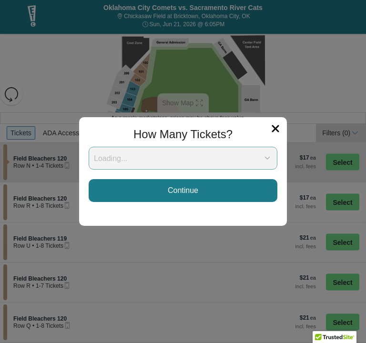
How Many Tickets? (183, 134)
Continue (183, 190)
